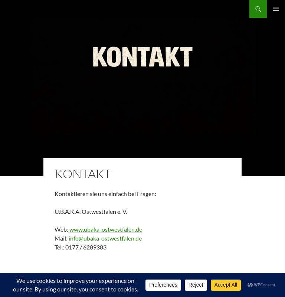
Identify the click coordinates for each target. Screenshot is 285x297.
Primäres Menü (276, 9)
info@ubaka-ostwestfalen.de (105, 238)
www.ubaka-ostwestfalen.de (105, 229)
